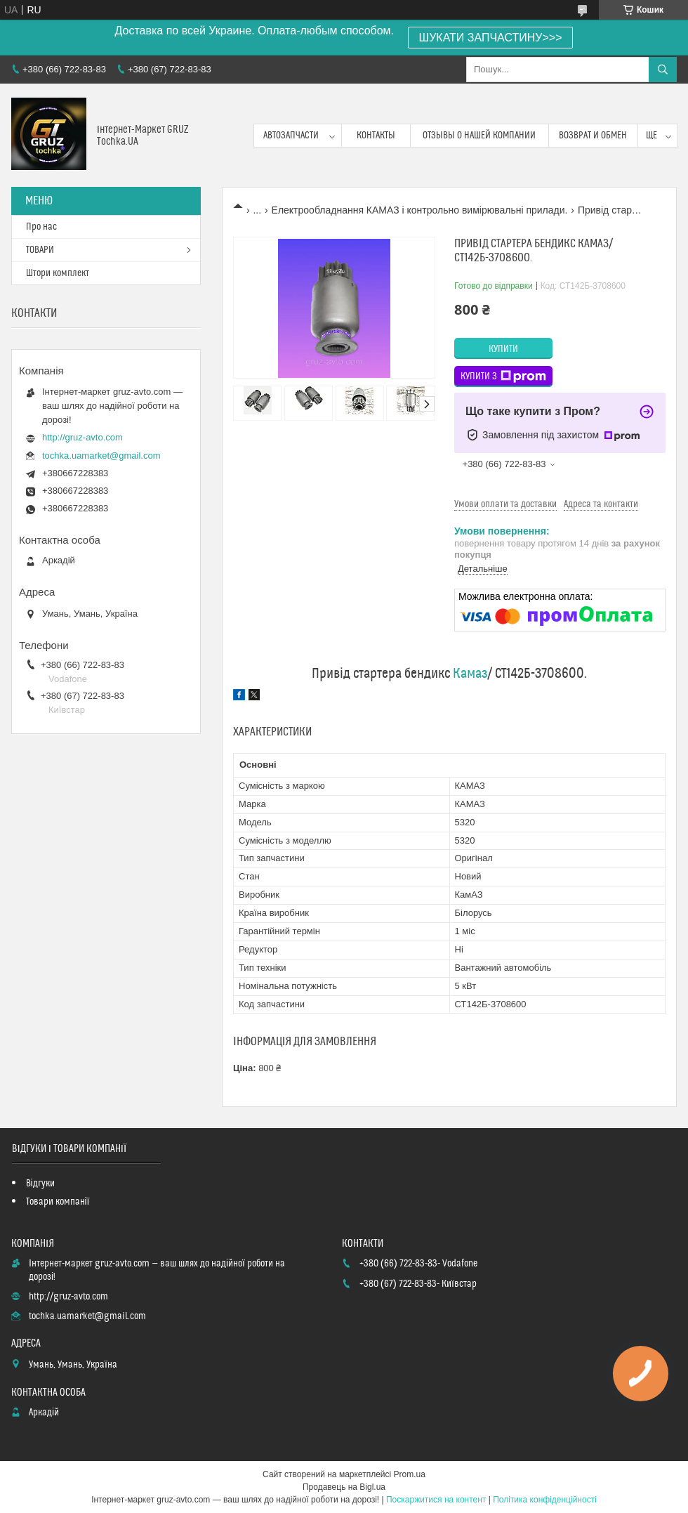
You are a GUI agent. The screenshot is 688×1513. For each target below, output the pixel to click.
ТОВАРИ (40, 250)
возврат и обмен (593, 135)
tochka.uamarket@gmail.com (101, 455)
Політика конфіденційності (545, 1500)
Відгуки (40, 1183)
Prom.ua (409, 1474)
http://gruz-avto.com (82, 437)
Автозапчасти (291, 135)
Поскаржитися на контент (436, 1500)
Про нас (41, 226)
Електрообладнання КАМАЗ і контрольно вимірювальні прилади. (420, 210)
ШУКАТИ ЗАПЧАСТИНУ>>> (490, 38)
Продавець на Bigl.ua (344, 1487)
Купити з (503, 376)
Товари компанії (58, 1201)
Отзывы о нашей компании (479, 135)
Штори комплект (57, 273)
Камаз (470, 674)
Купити (503, 349)
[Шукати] (663, 69)
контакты (376, 135)
